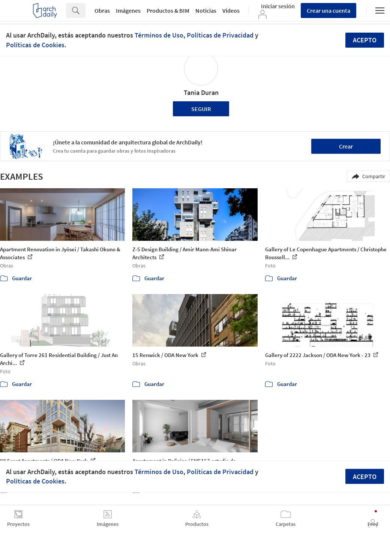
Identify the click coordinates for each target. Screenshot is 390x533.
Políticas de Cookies (35, 45)
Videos (231, 11)
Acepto (364, 40)
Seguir (201, 109)
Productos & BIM (168, 11)
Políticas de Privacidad (220, 35)
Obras (102, 11)
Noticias (205, 11)
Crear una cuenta (328, 10)
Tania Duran (201, 92)
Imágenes (128, 11)
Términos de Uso (159, 35)
